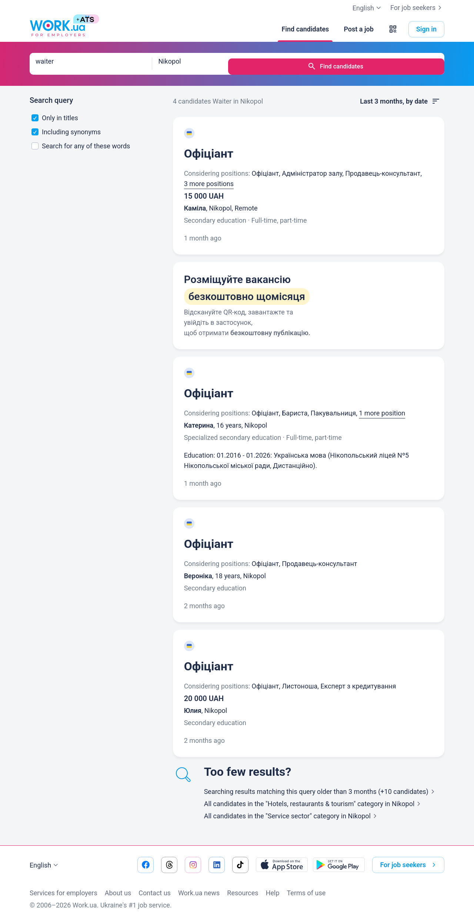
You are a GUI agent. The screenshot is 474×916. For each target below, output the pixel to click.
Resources (242, 887)
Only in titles (54, 112)
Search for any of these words (80, 140)
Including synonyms (66, 126)
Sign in (426, 29)
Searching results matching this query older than (320, 786)
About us (118, 887)
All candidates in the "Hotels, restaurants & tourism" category (314, 798)
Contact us (154, 887)
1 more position (382, 407)
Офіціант (208, 148)
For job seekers (417, 8)
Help (273, 887)
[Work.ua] (57, 29)
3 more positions (209, 178)
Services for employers (63, 887)
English (45, 860)
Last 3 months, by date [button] (400, 96)
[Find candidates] (305, 29)
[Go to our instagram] (193, 859)
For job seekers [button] (409, 859)
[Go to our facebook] (145, 859)
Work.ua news (199, 887)
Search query (51, 94)
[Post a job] (358, 29)
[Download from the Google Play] (339, 859)
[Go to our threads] (169, 859)
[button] (393, 29)
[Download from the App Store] (282, 859)
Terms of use (306, 887)
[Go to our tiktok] (240, 859)
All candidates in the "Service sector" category (292, 810)
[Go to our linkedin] (216, 859)
